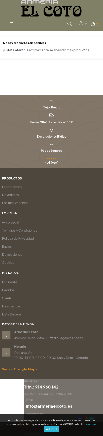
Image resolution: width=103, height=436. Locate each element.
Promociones (12, 187)
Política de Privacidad (18, 238)
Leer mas (90, 424)
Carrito (7, 298)
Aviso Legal (10, 222)
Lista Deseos (11, 314)
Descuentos (11, 306)
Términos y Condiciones (19, 230)
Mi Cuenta (9, 282)
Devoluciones (12, 254)
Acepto (51, 429)
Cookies (8, 262)
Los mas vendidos (15, 203)
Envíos (7, 246)
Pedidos (8, 290)
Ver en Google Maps (20, 369)
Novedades (10, 195)
